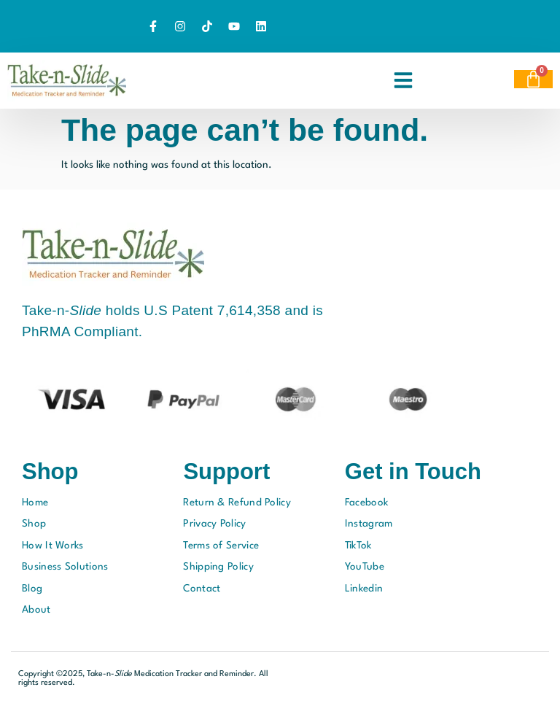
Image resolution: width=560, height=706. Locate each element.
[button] (403, 80)
